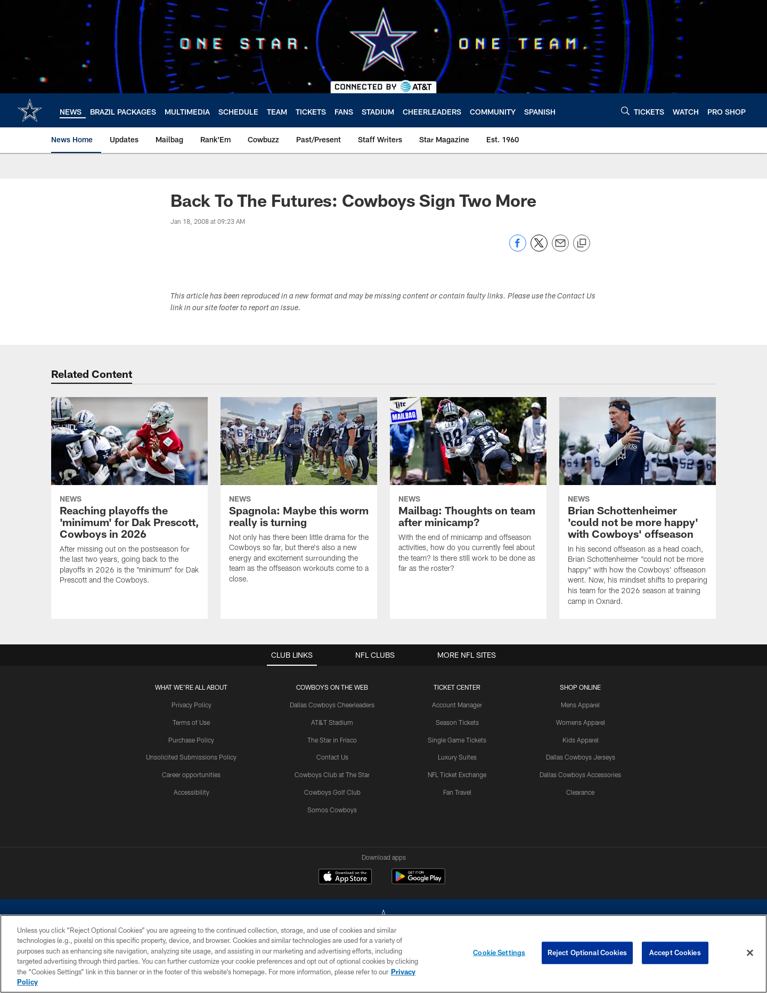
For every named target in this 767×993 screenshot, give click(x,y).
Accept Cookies (675, 952)
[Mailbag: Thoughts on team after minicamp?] (468, 491)
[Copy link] (581, 244)
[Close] (750, 953)
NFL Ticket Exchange (457, 774)
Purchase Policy (191, 740)
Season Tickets (457, 722)
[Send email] (560, 248)
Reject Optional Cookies (587, 952)
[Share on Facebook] (517, 248)
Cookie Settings (499, 952)
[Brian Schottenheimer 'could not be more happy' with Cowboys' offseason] (637, 508)
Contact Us (332, 757)
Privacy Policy (191, 704)
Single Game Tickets (457, 740)
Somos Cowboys (332, 809)
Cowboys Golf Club (332, 792)
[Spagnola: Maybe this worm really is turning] (299, 497)
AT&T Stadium (332, 722)
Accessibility (191, 792)
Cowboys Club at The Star (332, 774)
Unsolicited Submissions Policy (191, 757)
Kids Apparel (580, 740)
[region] (383, 954)
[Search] (625, 110)
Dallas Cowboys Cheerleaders (332, 704)
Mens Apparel (580, 704)
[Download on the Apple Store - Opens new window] (345, 878)
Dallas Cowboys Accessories (580, 774)
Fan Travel (457, 792)
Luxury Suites (457, 757)
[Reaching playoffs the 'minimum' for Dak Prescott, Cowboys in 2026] (129, 497)
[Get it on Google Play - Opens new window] (418, 882)
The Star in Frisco (332, 740)
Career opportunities (191, 774)
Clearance (580, 792)
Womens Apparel (580, 722)
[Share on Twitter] (539, 248)
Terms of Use (191, 722)
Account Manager (457, 704)
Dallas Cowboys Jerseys (580, 757)
